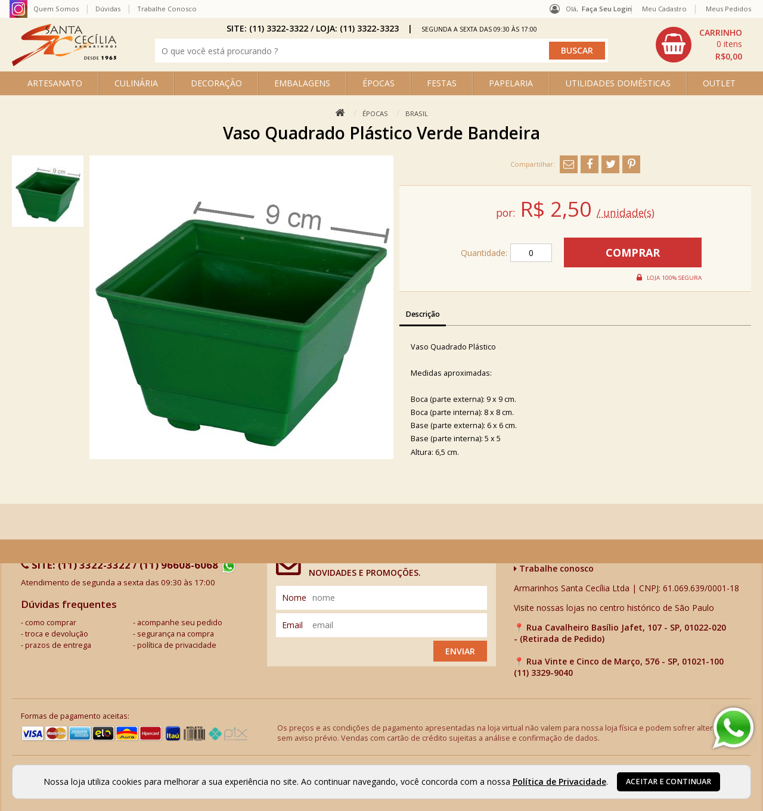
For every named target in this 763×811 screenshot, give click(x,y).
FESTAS (442, 83)
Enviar (460, 651)
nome (294, 597)
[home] (64, 62)
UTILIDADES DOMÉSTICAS (618, 83)
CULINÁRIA (136, 83)
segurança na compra (175, 634)
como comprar (50, 622)
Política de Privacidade (559, 781)
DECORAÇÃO (216, 83)
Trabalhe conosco (554, 568)
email (292, 625)
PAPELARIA (511, 83)
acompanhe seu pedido (179, 622)
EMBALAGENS (302, 83)
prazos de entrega (58, 645)
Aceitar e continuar (668, 781)
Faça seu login (607, 8)
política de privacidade (176, 645)
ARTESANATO (54, 83)
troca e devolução (56, 634)
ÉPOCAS (378, 83)
